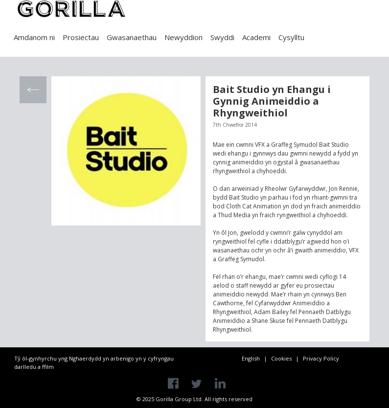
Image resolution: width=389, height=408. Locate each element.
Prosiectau (81, 37)
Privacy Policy (321, 358)
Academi (256, 37)
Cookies (281, 358)
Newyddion (183, 37)
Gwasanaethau (132, 37)
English (251, 358)
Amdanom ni (34, 37)
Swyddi (222, 37)
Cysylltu (291, 37)
